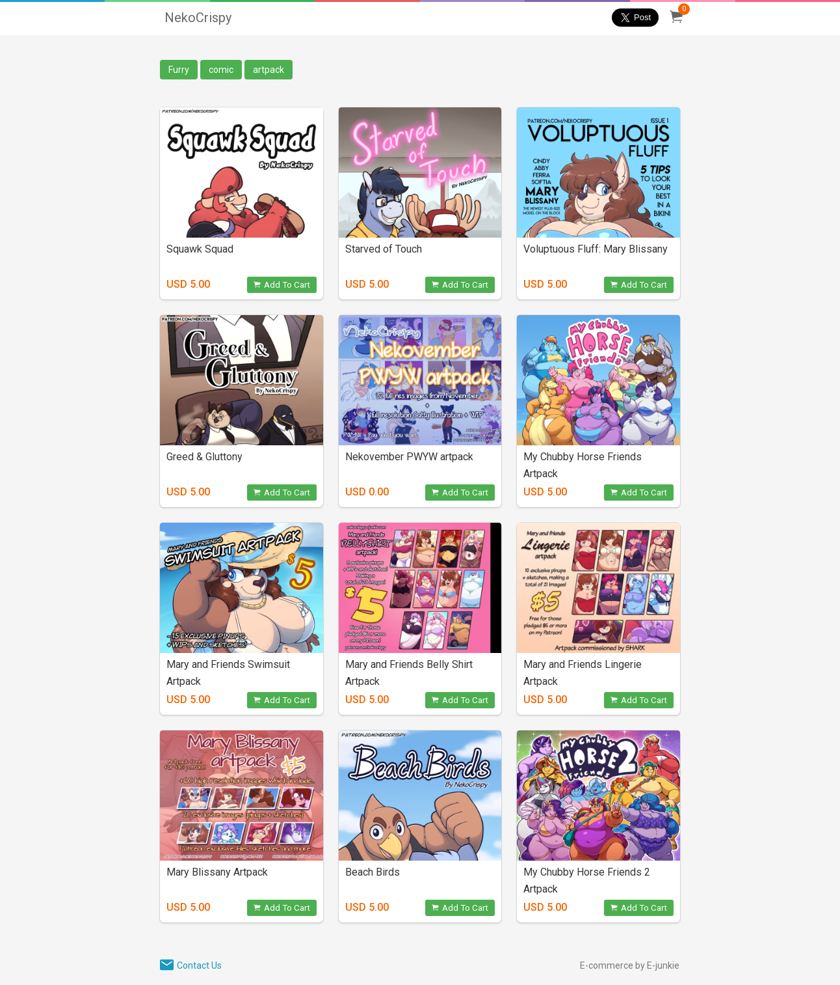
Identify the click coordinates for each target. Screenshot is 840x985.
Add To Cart (282, 285)
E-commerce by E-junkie (629, 965)
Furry (178, 69)
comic (221, 69)
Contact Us (199, 965)
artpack (268, 69)
